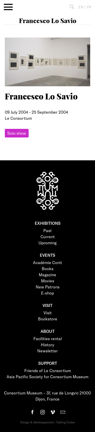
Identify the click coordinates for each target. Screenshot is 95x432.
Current (48, 236)
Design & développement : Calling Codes (47, 422)
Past (47, 230)
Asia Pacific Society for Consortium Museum (47, 376)
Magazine (47, 274)
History (47, 344)
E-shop (47, 292)
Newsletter (47, 350)
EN (81, 7)
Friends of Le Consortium (47, 370)
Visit (48, 312)
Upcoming (47, 242)
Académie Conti (47, 262)
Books (47, 268)
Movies (47, 280)
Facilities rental (47, 338)
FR (89, 7)
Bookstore (47, 318)
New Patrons (48, 286)
